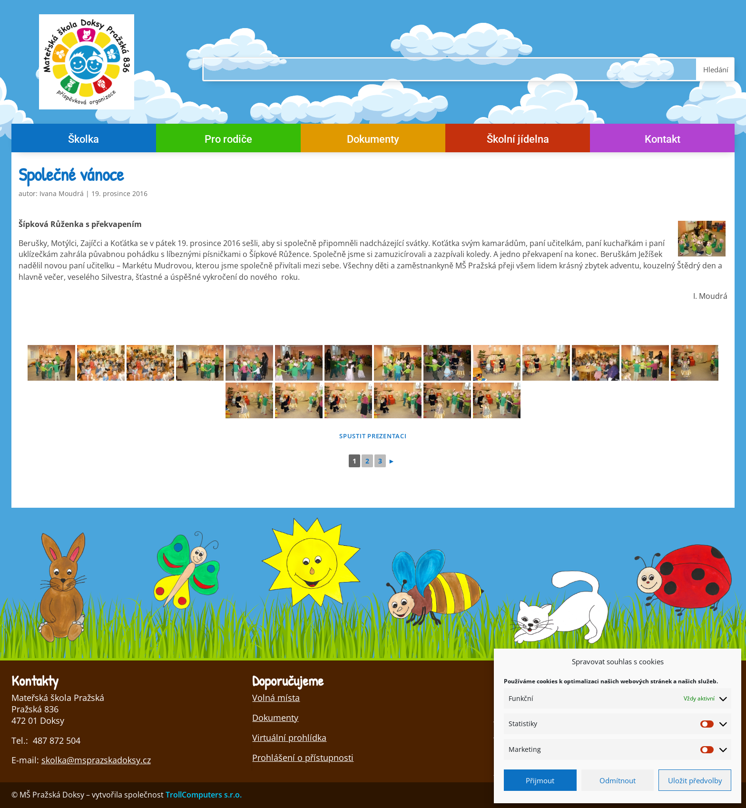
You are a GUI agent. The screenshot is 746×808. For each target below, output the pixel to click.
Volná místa (276, 697)
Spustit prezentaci (373, 436)
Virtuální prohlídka (289, 737)
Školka (83, 140)
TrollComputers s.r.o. (204, 794)
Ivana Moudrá (61, 193)
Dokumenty (373, 140)
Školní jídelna (518, 140)
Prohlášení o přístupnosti (302, 757)
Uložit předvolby (695, 780)
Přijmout (540, 780)
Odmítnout (617, 780)
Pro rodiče (228, 140)
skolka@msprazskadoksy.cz (96, 760)
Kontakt (662, 140)
